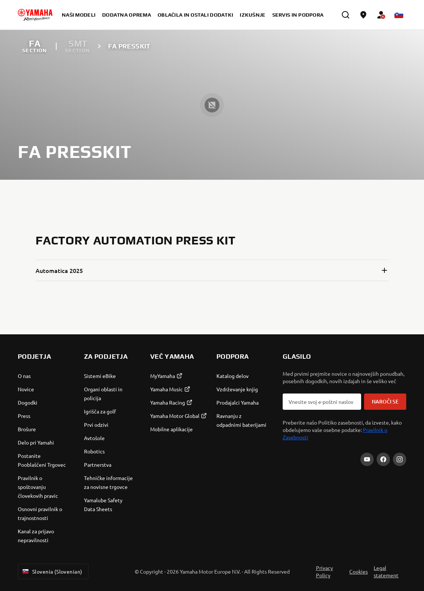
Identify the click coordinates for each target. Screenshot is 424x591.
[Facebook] (383, 459)
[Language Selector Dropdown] (398, 14)
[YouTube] (367, 459)
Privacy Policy (324, 571)
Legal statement (386, 571)
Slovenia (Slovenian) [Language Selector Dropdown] (51, 571)
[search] (345, 14)
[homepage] (35, 14)
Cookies (358, 571)
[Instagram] (399, 459)
